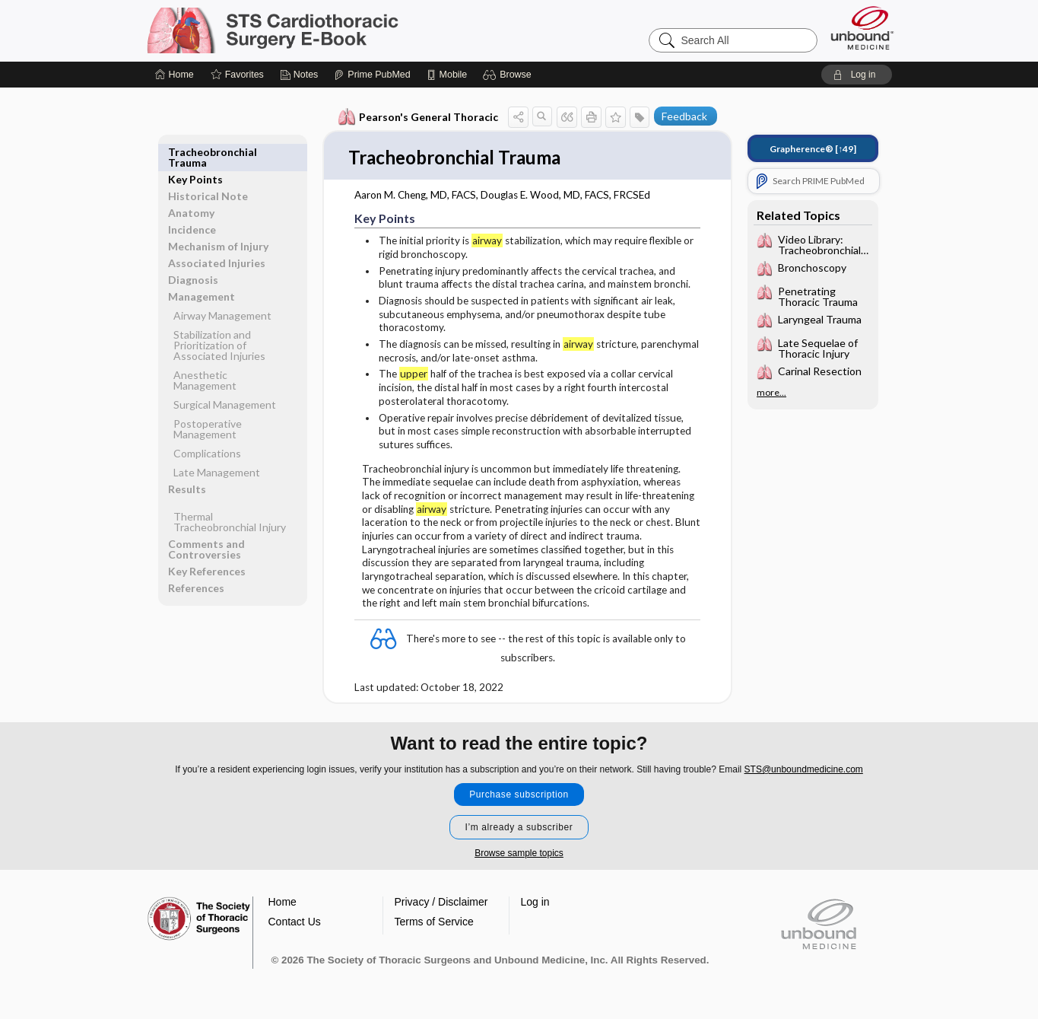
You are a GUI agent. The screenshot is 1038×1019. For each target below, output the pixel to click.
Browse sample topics (519, 854)
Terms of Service (434, 922)
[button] (509, 75)
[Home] (174, 75)
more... (771, 392)
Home (282, 902)
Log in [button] (535, 902)
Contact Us (294, 922)
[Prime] (372, 75)
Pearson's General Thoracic (418, 117)
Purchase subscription (519, 795)
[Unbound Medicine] (862, 28)
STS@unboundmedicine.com (803, 770)
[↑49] (813, 148)
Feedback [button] (684, 116)
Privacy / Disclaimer (441, 902)
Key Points (195, 151)
